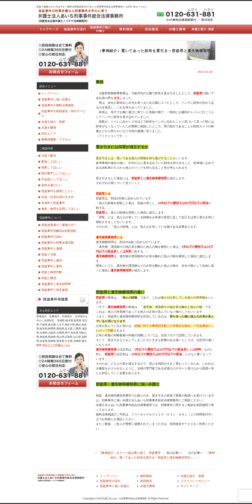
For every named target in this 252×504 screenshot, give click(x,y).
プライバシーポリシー (195, 481)
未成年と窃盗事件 (53, 202)
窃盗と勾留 (48, 254)
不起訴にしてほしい (54, 179)
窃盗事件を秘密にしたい (57, 191)
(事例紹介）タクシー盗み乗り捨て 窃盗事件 (132, 452)
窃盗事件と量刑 (51, 266)
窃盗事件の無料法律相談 (57, 105)
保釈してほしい (51, 167)
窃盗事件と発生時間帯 (56, 284)
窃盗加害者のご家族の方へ (59, 225)
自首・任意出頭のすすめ (57, 197)
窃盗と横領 (48, 278)
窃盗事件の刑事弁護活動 (57, 242)
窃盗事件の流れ (75, 29)
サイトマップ (189, 486)
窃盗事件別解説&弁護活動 (58, 230)
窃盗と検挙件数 (51, 272)
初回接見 (151, 29)
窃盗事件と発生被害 (54, 289)
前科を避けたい (51, 185)
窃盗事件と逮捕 (51, 248)
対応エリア (48, 133)
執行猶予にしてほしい (56, 173)
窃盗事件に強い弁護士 (100, 29)
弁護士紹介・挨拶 (203, 29)
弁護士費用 (177, 29)
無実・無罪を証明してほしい (60, 208)
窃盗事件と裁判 (51, 260)
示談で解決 (48, 155)
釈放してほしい (51, 161)
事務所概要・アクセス (56, 139)
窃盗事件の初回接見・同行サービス (63, 113)
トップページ (49, 29)
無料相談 (126, 29)
